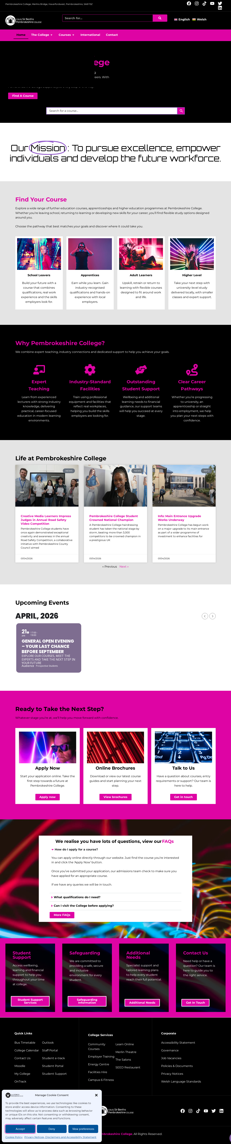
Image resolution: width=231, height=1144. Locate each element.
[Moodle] (27, 1066)
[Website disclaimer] (188, 1073)
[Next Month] (212, 616)
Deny (52, 1129)
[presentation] (115, 877)
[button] (96, 1095)
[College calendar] (27, 1050)
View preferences (83, 1129)
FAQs (168, 841)
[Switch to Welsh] (200, 19)
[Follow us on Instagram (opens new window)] (198, 3)
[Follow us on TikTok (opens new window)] (205, 3)
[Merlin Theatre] (129, 1052)
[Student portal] (56, 1066)
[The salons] (129, 1059)
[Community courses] (101, 1046)
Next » (124, 566)
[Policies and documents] (188, 1066)
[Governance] (188, 1050)
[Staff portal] (56, 1050)
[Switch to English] (183, 19)
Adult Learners (141, 275)
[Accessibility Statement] (188, 1042)
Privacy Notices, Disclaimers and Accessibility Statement (60, 1137)
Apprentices (90, 275)
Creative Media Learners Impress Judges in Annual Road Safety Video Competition (46, 519)
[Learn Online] (129, 1044)
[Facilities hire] (101, 1072)
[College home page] (23, 20)
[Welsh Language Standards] (188, 1081)
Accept (20, 1129)
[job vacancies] (188, 1058)
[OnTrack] (27, 1081)
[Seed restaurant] (129, 1067)
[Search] (160, 18)
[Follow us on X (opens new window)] (221, 3)
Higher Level (192, 275)
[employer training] (101, 1056)
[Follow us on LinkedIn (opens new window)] (221, 8)
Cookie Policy (14, 1137)
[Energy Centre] (101, 1064)
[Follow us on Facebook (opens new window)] (190, 3)
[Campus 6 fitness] (101, 1080)
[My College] (27, 1073)
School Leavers (39, 275)
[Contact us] (27, 1058)
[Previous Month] (205, 616)
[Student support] (56, 1073)
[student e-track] (56, 1058)
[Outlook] (56, 1042)
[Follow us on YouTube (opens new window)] (213, 3)
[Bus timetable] (27, 1042)
